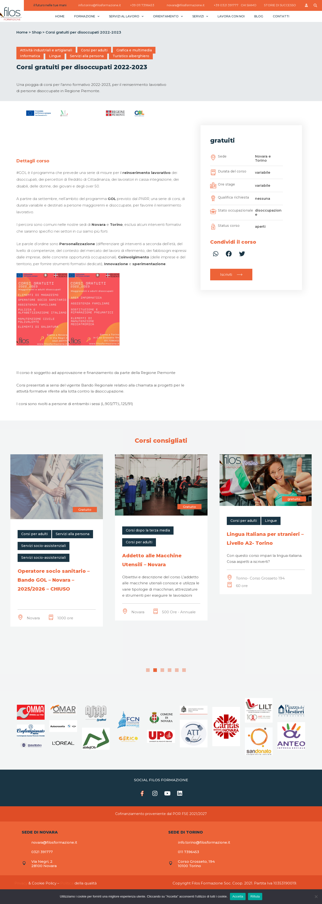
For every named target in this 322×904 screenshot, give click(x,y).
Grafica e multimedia (134, 50)
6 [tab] (184, 670)
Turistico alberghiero (131, 56)
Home (60, 16)
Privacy (20, 884)
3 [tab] (162, 670)
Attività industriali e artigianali (46, 50)
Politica (67, 884)
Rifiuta (255, 896)
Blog (258, 16)
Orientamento (168, 16)
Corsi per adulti (94, 50)
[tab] (32, 161)
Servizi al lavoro (126, 16)
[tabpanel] (56, 536)
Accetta (237, 896)
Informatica (30, 56)
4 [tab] (169, 670)
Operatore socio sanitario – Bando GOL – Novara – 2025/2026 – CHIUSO (158, 580)
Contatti (281, 16)
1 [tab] (148, 670)
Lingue (55, 56)
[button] (231, 274)
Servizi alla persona (87, 56)
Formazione (86, 16)
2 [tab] (155, 670)
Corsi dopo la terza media (252, 530)
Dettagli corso (32, 161)
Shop (36, 32)
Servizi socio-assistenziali (43, 546)
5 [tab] (177, 670)
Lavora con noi (231, 16)
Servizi (200, 16)
